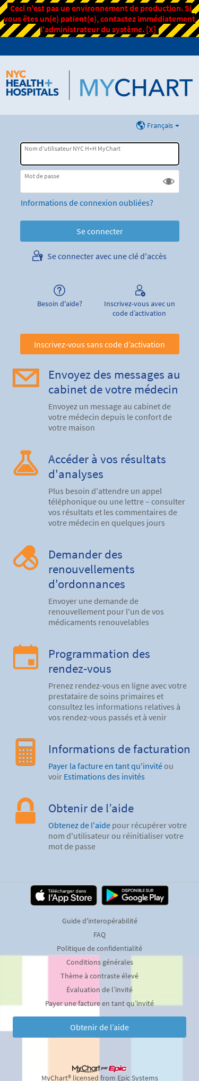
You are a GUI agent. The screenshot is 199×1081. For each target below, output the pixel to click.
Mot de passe (41, 176)
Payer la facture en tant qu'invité (105, 766)
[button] (168, 181)
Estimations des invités (104, 776)
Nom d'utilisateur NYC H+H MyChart (72, 148)
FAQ (99, 934)
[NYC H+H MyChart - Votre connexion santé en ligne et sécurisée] (99, 85)
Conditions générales (99, 962)
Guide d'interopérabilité (99, 921)
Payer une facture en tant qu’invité (99, 1003)
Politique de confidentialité (99, 948)
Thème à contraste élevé (99, 976)
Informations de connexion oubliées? (87, 202)
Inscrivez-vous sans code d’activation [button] (99, 344)
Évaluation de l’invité (99, 989)
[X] (151, 29)
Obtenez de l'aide (79, 825)
